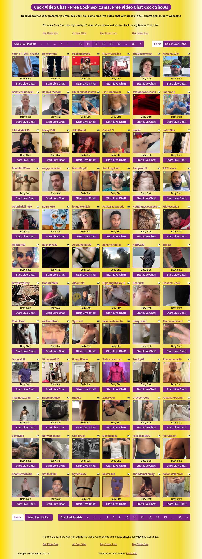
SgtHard (77, 321)
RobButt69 (18, 244)
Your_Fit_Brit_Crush (25, 53)
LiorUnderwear (111, 91)
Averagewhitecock (144, 91)
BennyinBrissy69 (23, 91)
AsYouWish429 (81, 244)
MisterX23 (108, 474)
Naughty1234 (171, 53)
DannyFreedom (51, 91)
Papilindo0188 (81, 53)
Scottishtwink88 (22, 474)
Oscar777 (108, 130)
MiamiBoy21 (80, 168)
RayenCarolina (111, 53)
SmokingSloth (111, 168)
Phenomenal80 (172, 359)
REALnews (170, 168)
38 (133, 43)
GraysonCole (141, 397)
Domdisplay (109, 435)
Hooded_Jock (171, 283)
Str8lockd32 (49, 474)
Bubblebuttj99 (51, 397)
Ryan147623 (49, 244)
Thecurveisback (173, 321)
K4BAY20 (138, 244)
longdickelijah (81, 206)
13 (103, 43)
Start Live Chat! (25, 83)
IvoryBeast (169, 435)
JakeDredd (79, 130)
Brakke (76, 397)
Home (157, 43)
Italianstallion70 (173, 474)
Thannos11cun (21, 397)
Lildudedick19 (21, 130)
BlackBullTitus (21, 168)
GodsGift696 (50, 283)
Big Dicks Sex (50, 33)
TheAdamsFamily (144, 474)
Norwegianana (51, 435)
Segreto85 (48, 206)
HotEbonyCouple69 (145, 206)
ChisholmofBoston (84, 91)
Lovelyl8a (18, 435)
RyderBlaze (79, 474)
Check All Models (25, 43)
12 (95, 43)
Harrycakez (140, 321)
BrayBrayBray (21, 283)
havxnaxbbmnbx (112, 321)
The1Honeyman (142, 53)
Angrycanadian (51, 168)
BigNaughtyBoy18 (113, 283)
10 (80, 43)
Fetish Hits (131, 553)
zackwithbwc (50, 321)
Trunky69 (138, 359)
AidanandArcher (173, 397)
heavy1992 (49, 130)
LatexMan (169, 130)
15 (119, 43)
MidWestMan (171, 206)
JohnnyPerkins (111, 244)
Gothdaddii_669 (22, 206)
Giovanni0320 (50, 359)
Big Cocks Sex (140, 33)
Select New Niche (176, 43)
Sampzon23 (140, 168)
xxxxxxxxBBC (141, 435)
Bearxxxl (138, 283)
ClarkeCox (78, 435)
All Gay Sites (79, 33)
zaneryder (108, 397)
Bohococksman (112, 359)
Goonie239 (19, 359)
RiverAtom (18, 321)
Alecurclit (78, 283)
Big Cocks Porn (108, 33)
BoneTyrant (49, 53)
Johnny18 (169, 91)
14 (111, 43)
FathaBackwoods (113, 206)
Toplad (167, 244)
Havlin (137, 130)
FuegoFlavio (80, 359)
